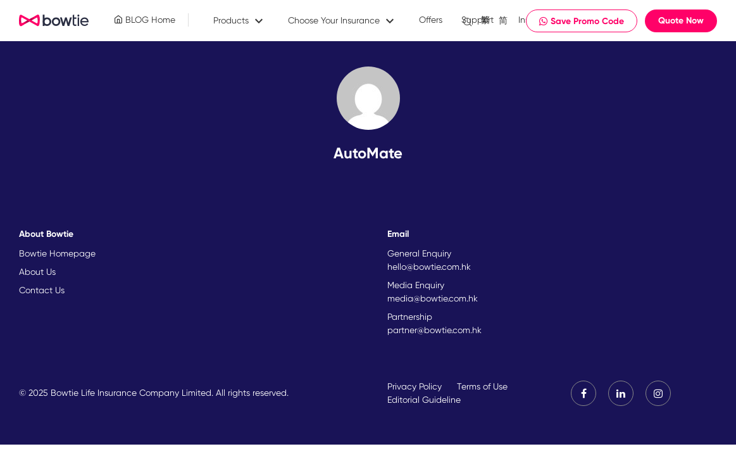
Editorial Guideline (424, 400)
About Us (37, 272)
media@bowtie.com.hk (432, 298)
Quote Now (681, 20)
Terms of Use (482, 386)
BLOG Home (144, 20)
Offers (430, 20)
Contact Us (42, 290)
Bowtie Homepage (57, 253)
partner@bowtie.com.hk (434, 330)
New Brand (54, 21)
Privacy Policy (414, 386)
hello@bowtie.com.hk (429, 267)
